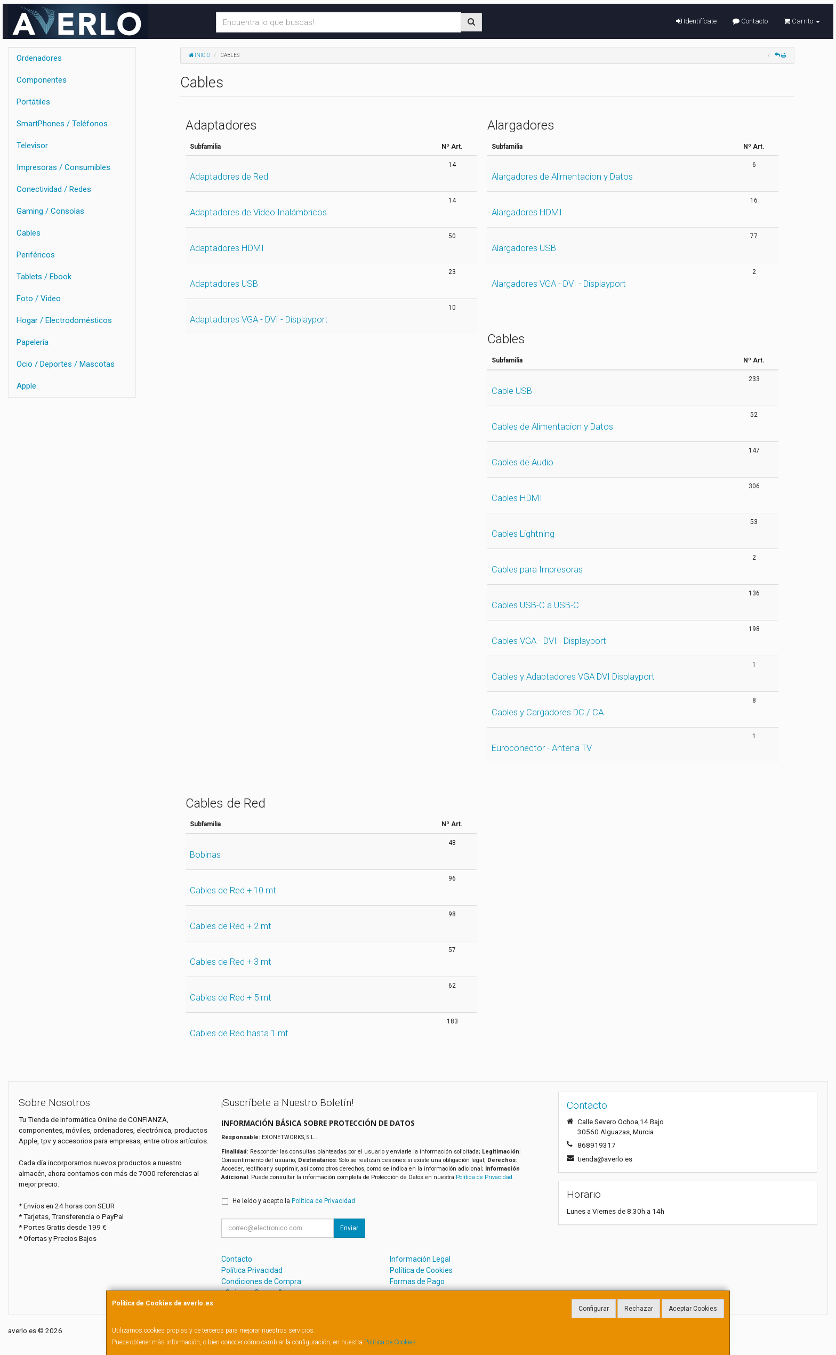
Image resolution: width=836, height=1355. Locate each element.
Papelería (33, 342)
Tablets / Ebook (44, 276)
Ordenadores (39, 58)
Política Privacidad (252, 1270)
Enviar (349, 1228)
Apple (26, 386)
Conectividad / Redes (54, 189)
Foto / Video (39, 298)
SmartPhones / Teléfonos (62, 123)
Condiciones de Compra (261, 1281)
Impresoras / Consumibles (63, 167)
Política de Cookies (390, 1342)
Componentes (42, 80)
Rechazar (638, 1308)
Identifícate (696, 21)
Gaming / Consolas (50, 211)
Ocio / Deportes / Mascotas (66, 364)
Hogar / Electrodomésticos (64, 320)
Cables (29, 233)
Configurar (593, 1308)
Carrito (802, 21)
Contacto (750, 21)
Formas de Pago (417, 1281)
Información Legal (420, 1259)
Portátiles (33, 102)
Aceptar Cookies (693, 1308)
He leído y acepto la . (294, 1201)
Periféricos (36, 255)
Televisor (32, 145)
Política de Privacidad (484, 1177)
